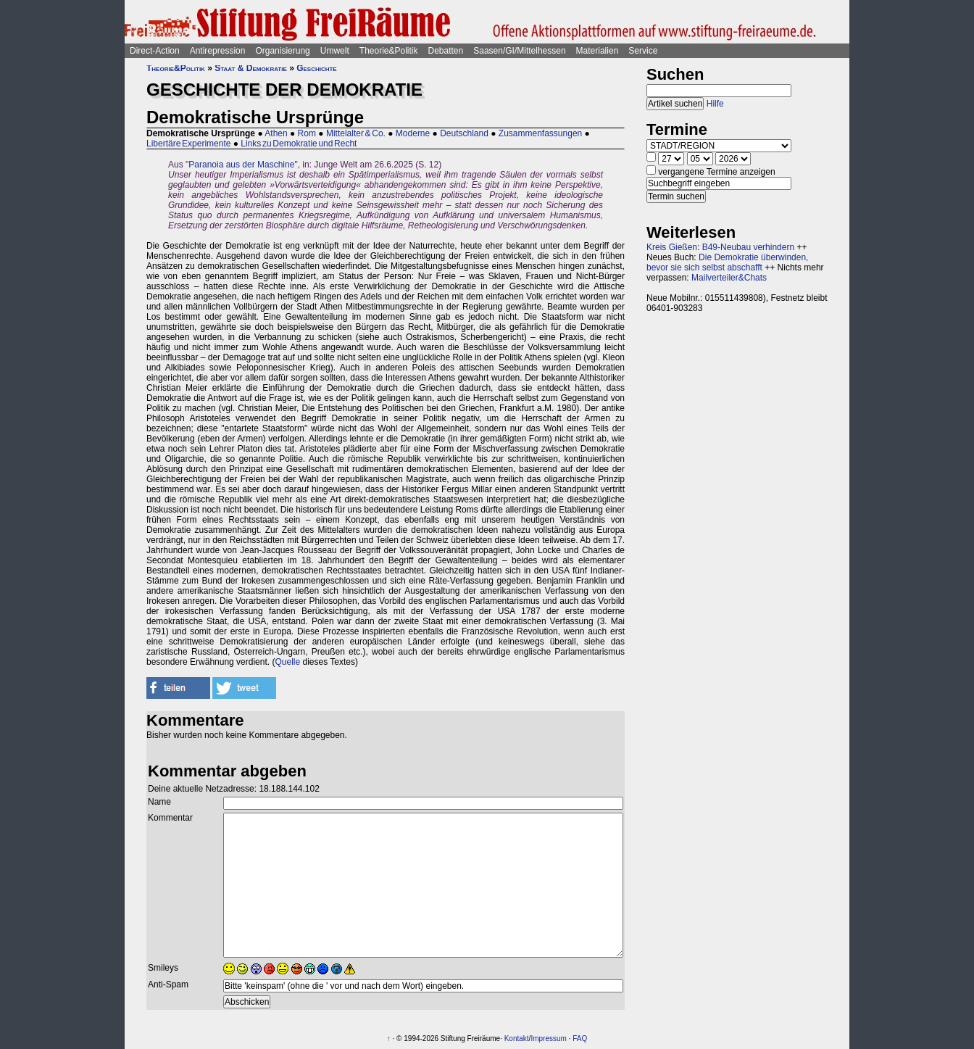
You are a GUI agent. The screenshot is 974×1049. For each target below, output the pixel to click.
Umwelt (334, 51)
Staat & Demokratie (251, 68)
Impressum (548, 1038)
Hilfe (715, 104)
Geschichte (316, 68)
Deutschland (464, 133)
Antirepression (218, 51)
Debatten (446, 51)
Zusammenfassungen (540, 133)
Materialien (597, 51)
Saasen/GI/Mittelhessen (519, 51)
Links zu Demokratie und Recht (299, 143)
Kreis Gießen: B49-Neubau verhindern (720, 247)
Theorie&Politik (388, 51)
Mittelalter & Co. (356, 133)
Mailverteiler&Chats (729, 278)
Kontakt (516, 1038)
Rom (307, 133)
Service (642, 51)
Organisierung (282, 51)
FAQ (580, 1038)
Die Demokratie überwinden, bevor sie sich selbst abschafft (727, 262)
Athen (276, 133)
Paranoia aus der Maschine (241, 164)
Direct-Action (155, 51)
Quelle (287, 662)
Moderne (413, 133)
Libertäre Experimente (188, 143)
